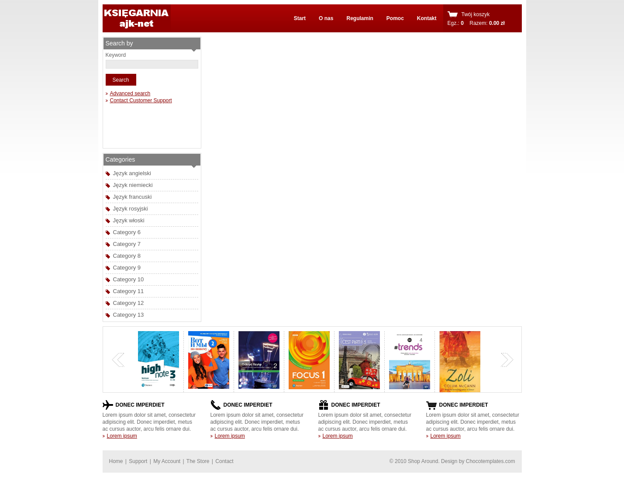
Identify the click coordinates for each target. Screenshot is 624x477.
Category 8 (127, 255)
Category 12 (128, 303)
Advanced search (130, 93)
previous (118, 360)
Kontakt (427, 18)
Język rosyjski (130, 208)
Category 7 (127, 244)
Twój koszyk (476, 14)
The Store (198, 461)
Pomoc (395, 18)
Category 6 (127, 232)
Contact (224, 461)
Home (116, 461)
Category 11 (128, 291)
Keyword (116, 55)
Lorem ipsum (122, 436)
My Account (166, 461)
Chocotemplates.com (490, 461)
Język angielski (132, 173)
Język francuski (132, 197)
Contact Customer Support (141, 100)
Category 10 (128, 279)
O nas (326, 18)
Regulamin (359, 18)
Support (138, 461)
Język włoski (129, 220)
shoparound (137, 18)
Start (300, 18)
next (507, 360)
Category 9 (127, 267)
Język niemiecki (133, 185)
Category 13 (128, 314)
